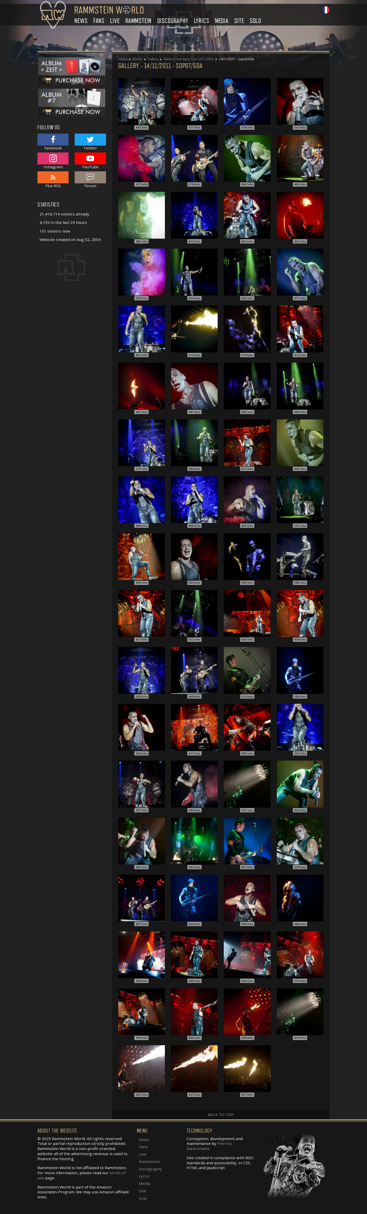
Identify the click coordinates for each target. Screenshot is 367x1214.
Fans (98, 20)
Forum (90, 179)
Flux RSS (53, 179)
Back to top (221, 1114)
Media (222, 20)
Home (122, 59)
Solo (255, 20)
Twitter (90, 142)
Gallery (153, 59)
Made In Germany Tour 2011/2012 (189, 59)
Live (115, 20)
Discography (172, 20)
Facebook (53, 142)
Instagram (53, 160)
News (80, 20)
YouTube (90, 160)
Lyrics (201, 20)
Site (239, 20)
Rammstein (138, 20)
